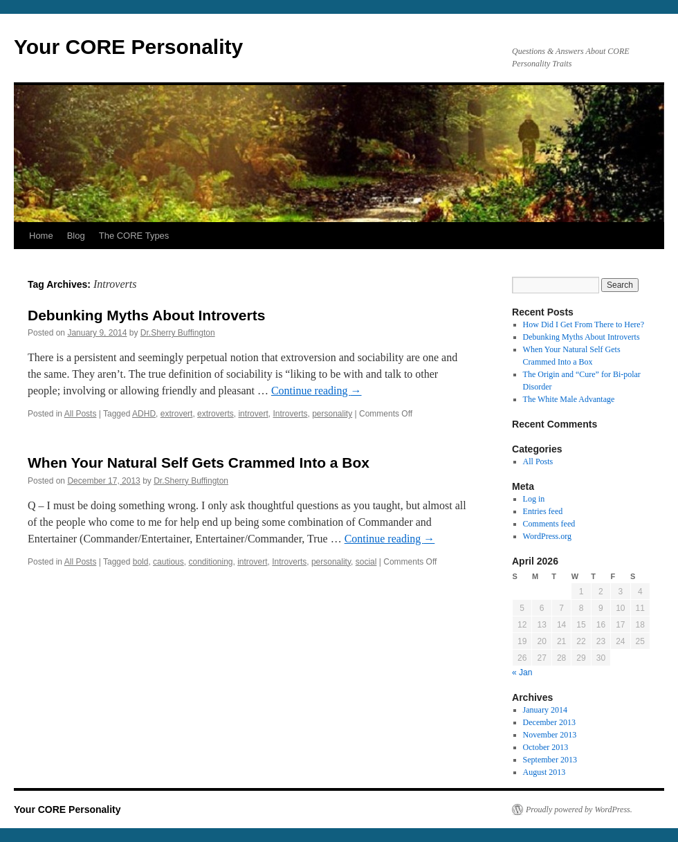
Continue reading (316, 390)
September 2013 (550, 760)
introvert (253, 414)
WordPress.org (547, 536)
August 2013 (544, 772)
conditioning (210, 562)
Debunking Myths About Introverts (146, 315)
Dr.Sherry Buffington (177, 333)
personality (332, 414)
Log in (534, 499)
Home (41, 235)
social (366, 562)
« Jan (522, 672)
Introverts (290, 414)
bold (141, 562)
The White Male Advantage (569, 399)
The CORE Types (134, 235)
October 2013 (546, 747)
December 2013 (549, 722)
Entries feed (543, 511)
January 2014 (545, 710)
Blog (76, 235)
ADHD (144, 414)
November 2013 (550, 735)
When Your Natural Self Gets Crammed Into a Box (198, 462)
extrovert (177, 414)
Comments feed (549, 524)
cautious (168, 562)
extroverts (215, 414)
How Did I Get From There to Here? (583, 324)
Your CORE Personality (128, 46)
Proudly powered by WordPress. (579, 809)
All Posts (80, 414)
